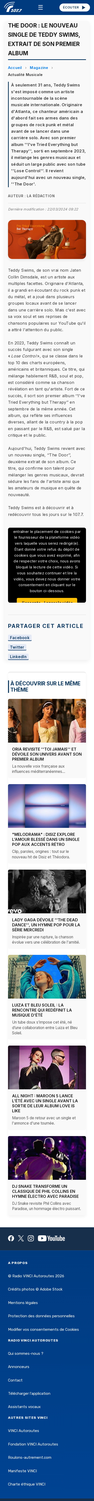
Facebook (20, 637)
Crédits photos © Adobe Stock (35, 1289)
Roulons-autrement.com (29, 1457)
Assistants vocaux (24, 1407)
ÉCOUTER (74, 7)
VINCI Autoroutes (23, 1431)
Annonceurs (18, 1367)
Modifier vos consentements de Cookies (43, 1329)
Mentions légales (23, 1303)
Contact (15, 1380)
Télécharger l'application (29, 1393)
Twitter (17, 647)
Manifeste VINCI (22, 1471)
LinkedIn (18, 656)
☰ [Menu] (40, 7)
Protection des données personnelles (41, 1316)
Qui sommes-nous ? (25, 1353)
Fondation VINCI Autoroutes (33, 1444)
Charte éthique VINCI (26, 1484)
